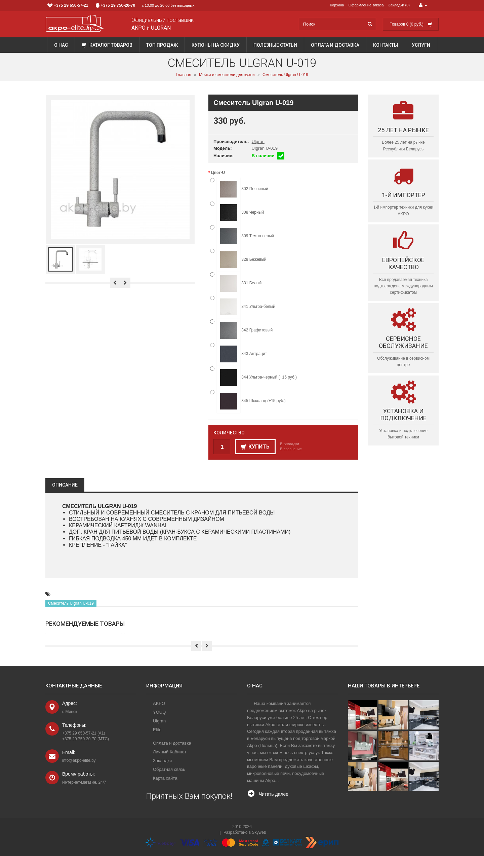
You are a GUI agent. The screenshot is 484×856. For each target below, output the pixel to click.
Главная (183, 74)
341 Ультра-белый (242, 307)
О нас (61, 45)
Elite (157, 729)
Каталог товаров (107, 45)
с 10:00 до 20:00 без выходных (121, 5)
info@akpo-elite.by (79, 760)
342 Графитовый (241, 330)
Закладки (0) (399, 5)
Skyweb (259, 832)
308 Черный (237, 212)
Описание (65, 485)
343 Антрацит (238, 354)
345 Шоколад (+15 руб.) (248, 401)
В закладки (289, 444)
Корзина (337, 5)
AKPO (159, 703)
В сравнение (291, 449)
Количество (229, 432)
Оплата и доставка (335, 45)
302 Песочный (239, 189)
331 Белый (235, 283)
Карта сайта (165, 778)
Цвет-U (218, 172)
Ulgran (258, 141)
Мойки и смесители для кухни (227, 74)
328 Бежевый (238, 260)
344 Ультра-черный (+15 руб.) (253, 377)
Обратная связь (169, 769)
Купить (255, 446)
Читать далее (273, 794)
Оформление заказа (366, 5)
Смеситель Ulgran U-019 (285, 74)
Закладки (162, 760)
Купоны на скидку (216, 45)
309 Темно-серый (242, 236)
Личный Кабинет (169, 751)
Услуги (421, 45)
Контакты (385, 45)
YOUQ (159, 712)
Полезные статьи (275, 45)
